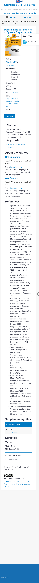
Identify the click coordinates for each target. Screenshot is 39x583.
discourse (10, 144)
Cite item (9, 116)
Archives (28, 17)
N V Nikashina (12, 157)
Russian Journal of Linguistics (19, 7)
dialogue (9, 147)
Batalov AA (10, 65)
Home (3, 21)
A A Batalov (11, 178)
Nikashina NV (11, 62)
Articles (16, 92)
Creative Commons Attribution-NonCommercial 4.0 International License (17, 484)
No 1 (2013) (16, 21)
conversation (20, 144)
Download (15, 433)
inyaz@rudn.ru (16, 167)
